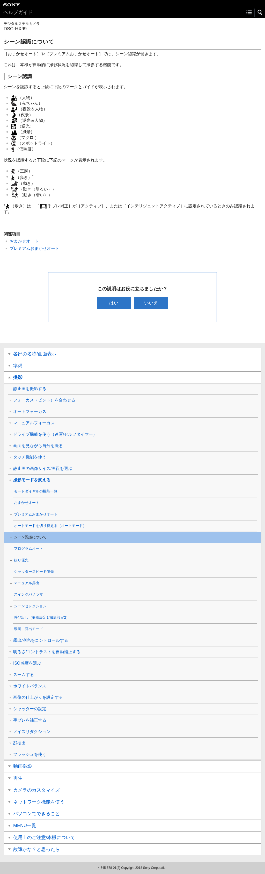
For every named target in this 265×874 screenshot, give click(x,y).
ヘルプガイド (18, 12)
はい (114, 303)
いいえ (151, 303)
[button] (260, 12)
